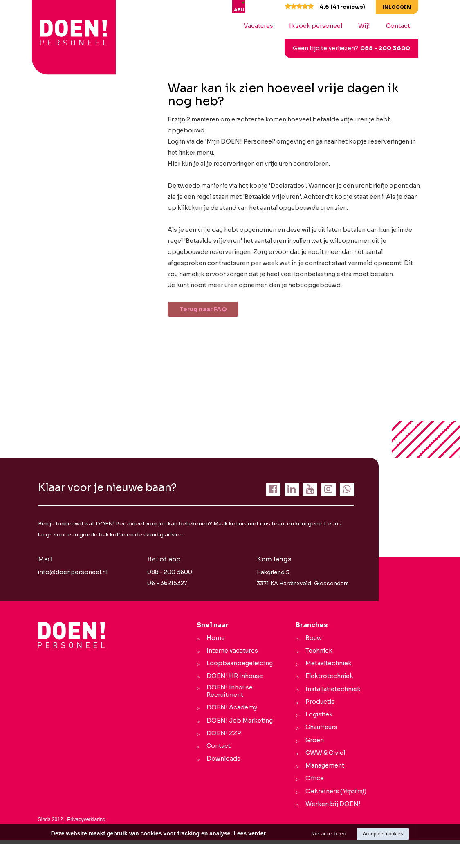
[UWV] (264, 6)
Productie (318, 703)
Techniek (317, 651)
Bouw (312, 638)
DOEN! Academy (230, 712)
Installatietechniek (331, 690)
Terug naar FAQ (208, 309)
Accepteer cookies (383, 834)
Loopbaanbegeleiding (238, 664)
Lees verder (249, 833)
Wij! (370, 25)
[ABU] (246, 6)
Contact (404, 25)
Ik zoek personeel (321, 25)
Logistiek (317, 717)
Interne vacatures (230, 651)
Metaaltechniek (327, 664)
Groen (313, 743)
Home (214, 638)
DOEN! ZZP (222, 738)
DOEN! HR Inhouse (233, 677)
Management (323, 769)
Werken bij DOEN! (331, 808)
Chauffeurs (320, 730)
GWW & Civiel (323, 756)
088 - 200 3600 (391, 48)
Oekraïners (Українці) (334, 795)
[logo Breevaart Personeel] (61, 32)
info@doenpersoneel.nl (70, 573)
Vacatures (264, 25)
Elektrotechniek (328, 677)
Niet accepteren (328, 834)
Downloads (222, 764)
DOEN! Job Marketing (238, 725)
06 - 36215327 (166, 584)
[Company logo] (72, 635)
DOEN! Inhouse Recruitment (228, 694)
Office (313, 782)
